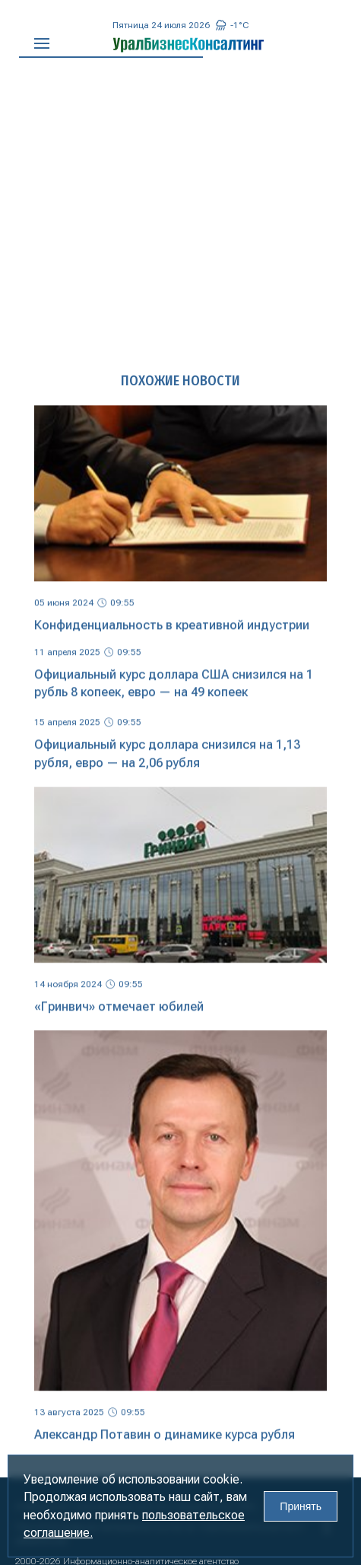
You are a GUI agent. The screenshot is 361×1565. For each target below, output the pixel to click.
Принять (300, 1506)
